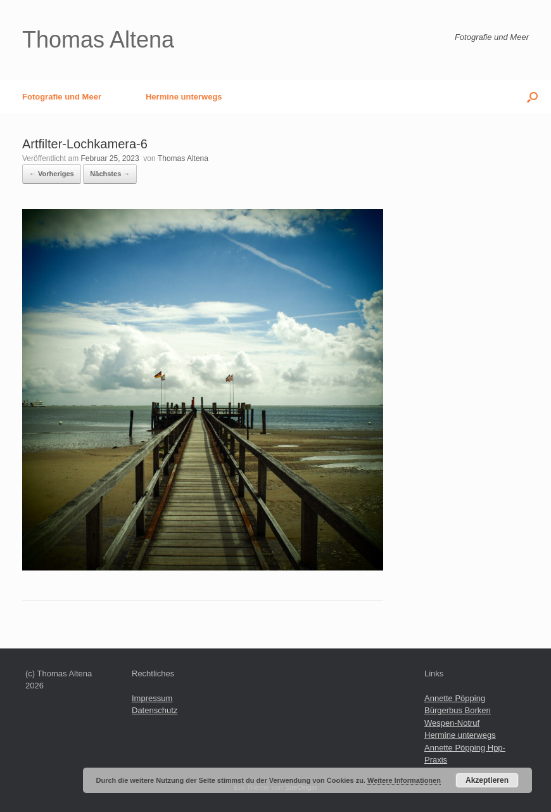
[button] (532, 96)
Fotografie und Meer (61, 96)
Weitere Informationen (404, 780)
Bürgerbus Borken (457, 710)
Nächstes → (110, 173)
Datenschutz (154, 710)
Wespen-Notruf (451, 723)
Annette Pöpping (454, 698)
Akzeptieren (487, 780)
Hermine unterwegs (184, 96)
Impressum (152, 698)
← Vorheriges (51, 173)
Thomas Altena (183, 158)
